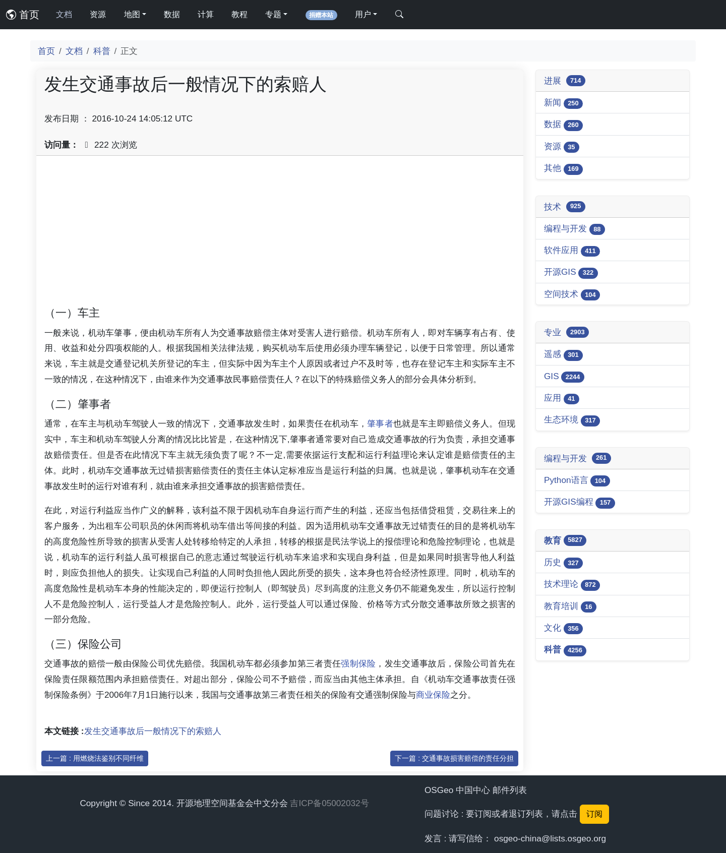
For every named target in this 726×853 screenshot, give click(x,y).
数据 (172, 14)
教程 (239, 14)
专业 (566, 332)
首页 (22, 14)
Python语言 (577, 480)
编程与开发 (574, 229)
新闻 (563, 103)
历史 (563, 563)
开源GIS (571, 272)
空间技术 (572, 294)
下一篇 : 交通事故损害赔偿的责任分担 (454, 758)
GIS (564, 377)
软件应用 (572, 251)
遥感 (563, 354)
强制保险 (358, 663)
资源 (98, 14)
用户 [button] (363, 14)
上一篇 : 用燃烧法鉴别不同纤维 (95, 758)
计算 (206, 14)
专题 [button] (273, 14)
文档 (64, 14)
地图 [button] (132, 14)
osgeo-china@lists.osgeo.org (550, 838)
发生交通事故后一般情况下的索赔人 (152, 731)
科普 (101, 51)
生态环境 (572, 420)
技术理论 (572, 584)
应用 (561, 398)
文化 (563, 628)
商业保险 (433, 695)
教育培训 (570, 607)
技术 (564, 206)
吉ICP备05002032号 (329, 803)
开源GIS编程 (579, 502)
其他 (563, 168)
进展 (564, 80)
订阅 (594, 814)
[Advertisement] (279, 234)
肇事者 (380, 423)
